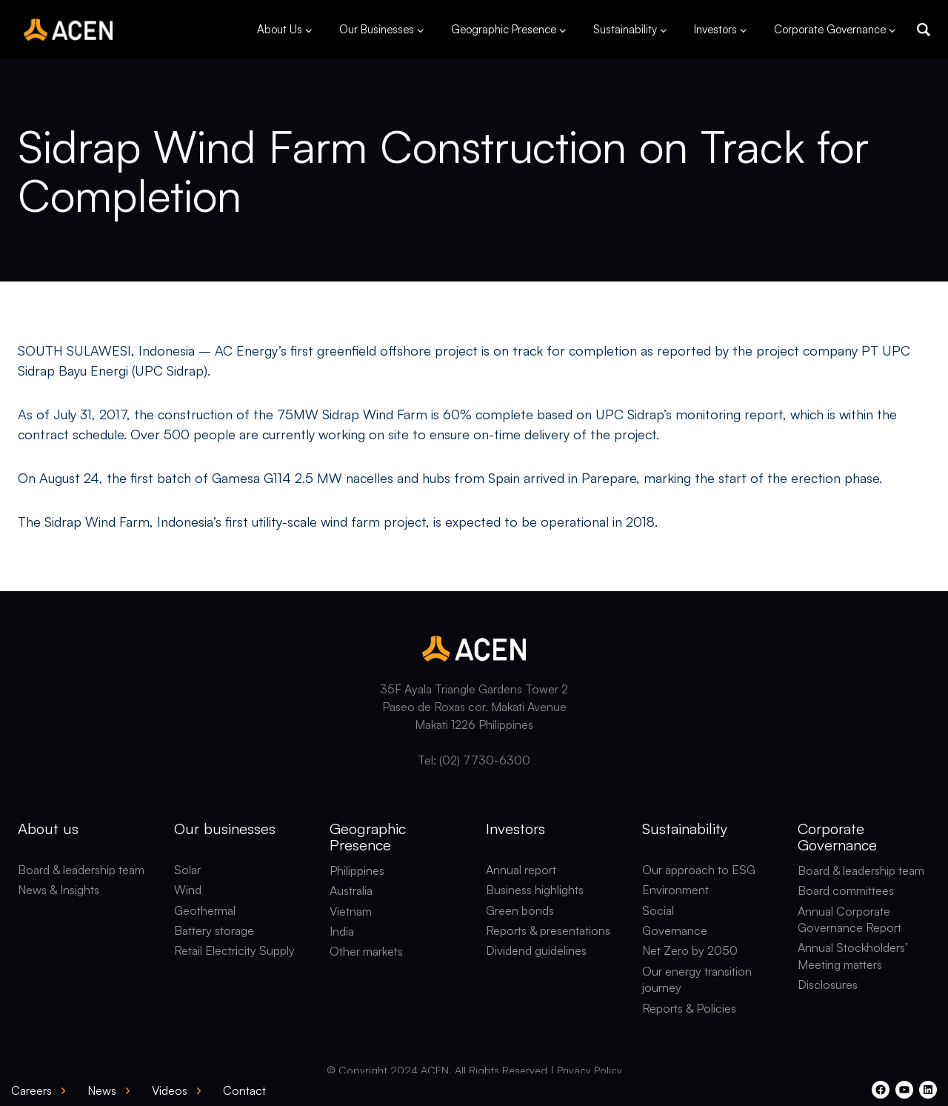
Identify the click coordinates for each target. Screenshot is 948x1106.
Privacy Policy (589, 1070)
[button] (923, 29)
